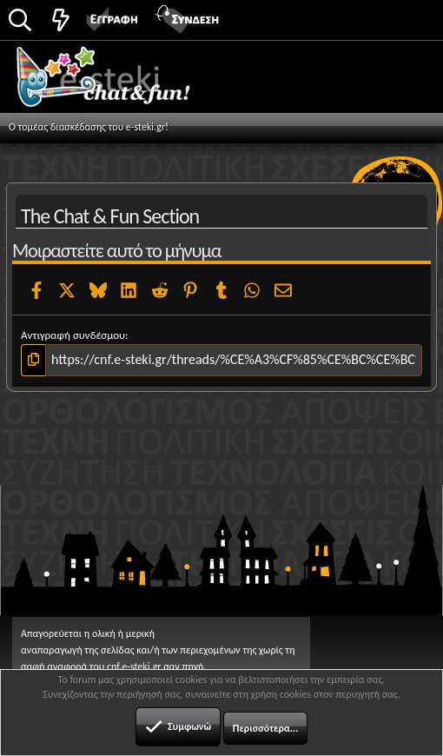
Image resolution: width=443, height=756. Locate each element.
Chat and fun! (123, 82)
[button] (410, 18)
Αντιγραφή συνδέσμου (73, 335)
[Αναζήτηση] (20, 21)
